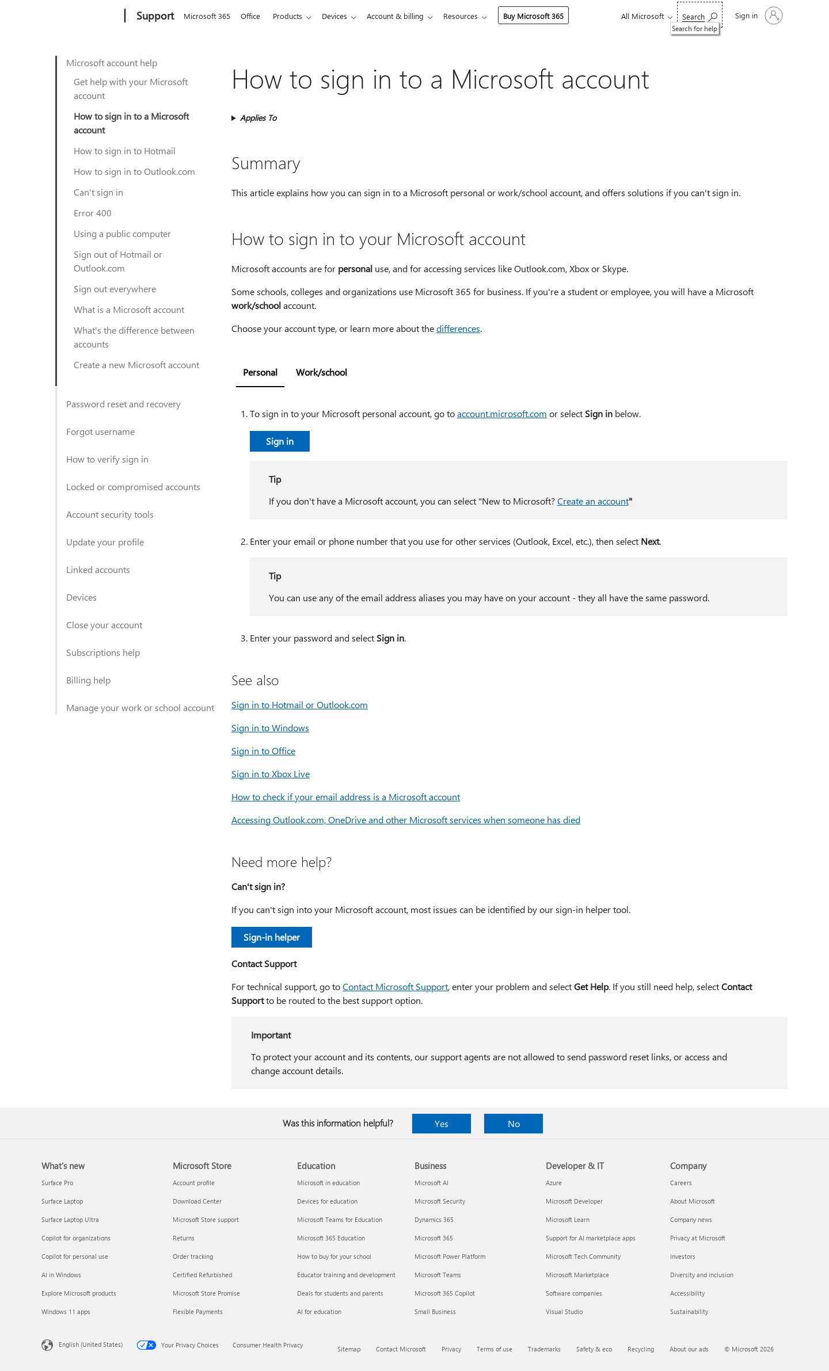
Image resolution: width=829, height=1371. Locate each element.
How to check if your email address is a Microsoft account (345, 796)
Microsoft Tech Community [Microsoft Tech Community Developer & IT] (583, 1256)
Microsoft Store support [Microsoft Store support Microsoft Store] (206, 1219)
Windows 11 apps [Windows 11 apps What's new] (65, 1311)
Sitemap (348, 1349)
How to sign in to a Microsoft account (131, 123)
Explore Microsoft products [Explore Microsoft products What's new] (78, 1293)
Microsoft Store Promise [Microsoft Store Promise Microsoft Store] (206, 1293)
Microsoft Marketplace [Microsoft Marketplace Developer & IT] (577, 1274)
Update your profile (105, 542)
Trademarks (544, 1349)
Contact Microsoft (401, 1349)
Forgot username (100, 431)
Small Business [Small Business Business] (435, 1311)
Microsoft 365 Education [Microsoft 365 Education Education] (331, 1237)
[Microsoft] (80, 16)
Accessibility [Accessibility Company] (687, 1293)
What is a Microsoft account (129, 309)
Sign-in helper (272, 937)
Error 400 (93, 213)
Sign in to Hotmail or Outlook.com (299, 704)
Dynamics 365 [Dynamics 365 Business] (434, 1219)
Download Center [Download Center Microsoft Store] (197, 1201)
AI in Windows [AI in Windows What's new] (61, 1274)
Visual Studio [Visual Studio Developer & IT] (564, 1311)
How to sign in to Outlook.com (134, 171)
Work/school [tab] (321, 372)
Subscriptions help (103, 652)
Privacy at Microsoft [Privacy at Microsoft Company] (697, 1237)
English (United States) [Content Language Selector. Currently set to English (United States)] (91, 1344)
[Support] (154, 16)
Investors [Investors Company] (682, 1256)
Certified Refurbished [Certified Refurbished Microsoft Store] (202, 1274)
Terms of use (494, 1349)
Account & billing (404, 16)
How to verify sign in (107, 459)
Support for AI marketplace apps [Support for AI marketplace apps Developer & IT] (591, 1237)
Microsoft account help (111, 62)
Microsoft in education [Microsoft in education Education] (328, 1182)
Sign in (280, 441)
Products (292, 16)
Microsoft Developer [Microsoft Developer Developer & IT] (574, 1201)
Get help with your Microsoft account (131, 88)
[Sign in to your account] (758, 15)
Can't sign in (98, 192)
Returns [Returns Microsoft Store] (184, 1237)
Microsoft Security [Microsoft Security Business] (439, 1201)
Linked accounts (98, 569)
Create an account (593, 501)
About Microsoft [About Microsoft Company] (692, 1201)
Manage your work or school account (140, 707)
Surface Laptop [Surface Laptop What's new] (62, 1201)
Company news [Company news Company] (691, 1219)
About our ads (689, 1349)
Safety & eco (594, 1349)
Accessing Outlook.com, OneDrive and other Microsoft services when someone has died (405, 820)
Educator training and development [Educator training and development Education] (346, 1274)
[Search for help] (699, 15)
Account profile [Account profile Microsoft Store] (194, 1182)
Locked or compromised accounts (133, 486)
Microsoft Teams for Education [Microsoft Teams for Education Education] (339, 1219)
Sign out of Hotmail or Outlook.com (118, 261)
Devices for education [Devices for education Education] (327, 1201)
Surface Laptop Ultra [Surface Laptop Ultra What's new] (70, 1219)
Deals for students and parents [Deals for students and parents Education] (340, 1293)
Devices (341, 16)
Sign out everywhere (115, 288)
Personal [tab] (260, 372)
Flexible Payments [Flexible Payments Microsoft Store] (198, 1311)
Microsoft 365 (207, 16)
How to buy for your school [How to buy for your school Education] (334, 1256)
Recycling (641, 1349)
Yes (441, 1123)
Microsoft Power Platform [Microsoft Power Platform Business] (449, 1256)
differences (458, 328)
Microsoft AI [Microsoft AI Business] (431, 1182)
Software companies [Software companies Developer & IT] (574, 1293)
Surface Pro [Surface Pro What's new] (57, 1182)
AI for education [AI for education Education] (319, 1311)
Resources (472, 16)
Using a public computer (122, 233)
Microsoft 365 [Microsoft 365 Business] (433, 1237)
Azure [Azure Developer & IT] (554, 1182)
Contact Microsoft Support (395, 986)
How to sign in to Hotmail (125, 150)
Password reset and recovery (123, 404)
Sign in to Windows (270, 727)
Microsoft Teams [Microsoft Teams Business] (437, 1274)
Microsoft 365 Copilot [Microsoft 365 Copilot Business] (444, 1293)
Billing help (88, 680)
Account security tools (110, 514)
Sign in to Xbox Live (270, 773)
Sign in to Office (263, 750)
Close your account (104, 624)
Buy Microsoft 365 (545, 16)
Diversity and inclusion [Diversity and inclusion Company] (701, 1274)
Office (253, 16)
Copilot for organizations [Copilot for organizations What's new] (76, 1237)
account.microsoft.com (502, 413)
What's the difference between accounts (134, 337)
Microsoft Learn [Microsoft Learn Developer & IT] (568, 1219)
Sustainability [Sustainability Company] (689, 1311)
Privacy (451, 1349)
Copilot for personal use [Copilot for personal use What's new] (74, 1256)
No (514, 1123)
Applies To (258, 117)
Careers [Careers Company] (681, 1182)
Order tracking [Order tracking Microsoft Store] (193, 1256)
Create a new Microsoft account (136, 364)
